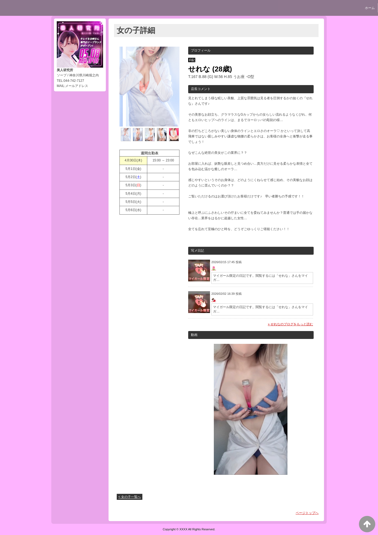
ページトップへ (307, 513)
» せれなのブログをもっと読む (290, 324)
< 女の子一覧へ (129, 497)
